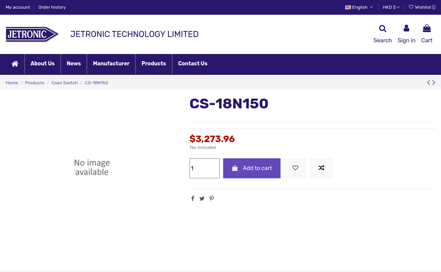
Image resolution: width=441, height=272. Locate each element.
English (360, 7)
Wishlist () (421, 7)
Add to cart (251, 168)
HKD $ (391, 7)
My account (18, 7)
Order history (52, 7)
